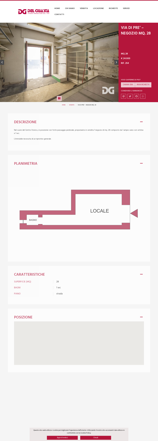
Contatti (59, 14)
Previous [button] (2, 62)
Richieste (113, 8)
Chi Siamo (70, 8)
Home (57, 8)
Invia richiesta (143, 84)
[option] (59, 62)
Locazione (98, 8)
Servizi (126, 8)
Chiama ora (128, 84)
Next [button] (116, 62)
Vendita (84, 8)
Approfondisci (62, 437)
